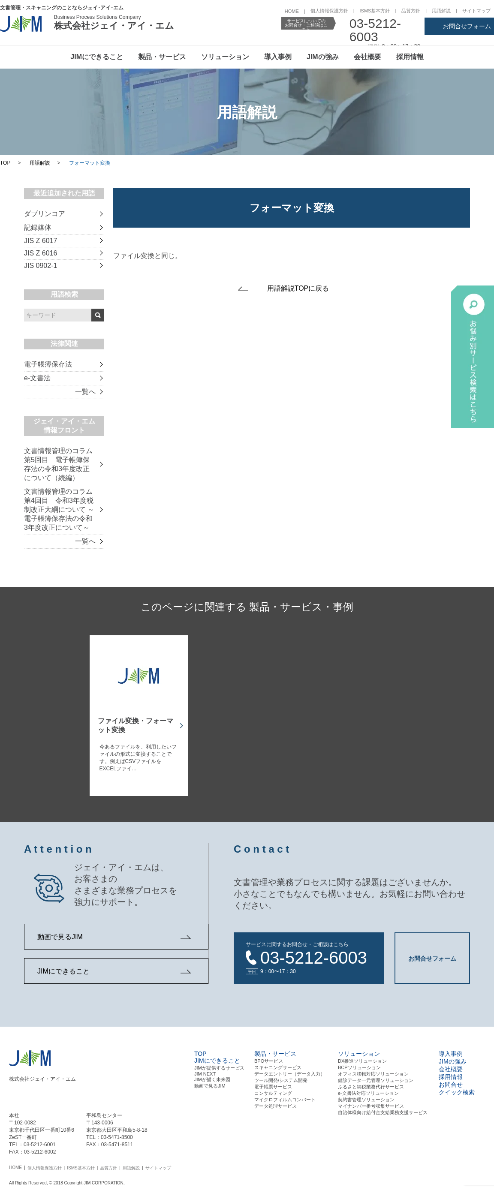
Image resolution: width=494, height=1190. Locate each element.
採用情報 (410, 56)
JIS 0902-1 (40, 265)
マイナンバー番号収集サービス (371, 1101)
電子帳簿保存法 (48, 364)
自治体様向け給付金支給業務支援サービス (383, 1108)
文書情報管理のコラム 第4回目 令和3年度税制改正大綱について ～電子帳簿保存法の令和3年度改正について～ (59, 509)
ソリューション (225, 56)
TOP (5, 163)
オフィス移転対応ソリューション (373, 1069)
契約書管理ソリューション (366, 1095)
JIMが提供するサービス (219, 1063)
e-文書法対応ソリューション (368, 1088)
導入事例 (278, 56)
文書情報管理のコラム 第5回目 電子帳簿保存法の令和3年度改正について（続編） (58, 464)
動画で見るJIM (60, 937)
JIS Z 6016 (40, 253)
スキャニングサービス (277, 1063)
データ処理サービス (275, 1101)
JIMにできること (96, 56)
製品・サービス (162, 56)
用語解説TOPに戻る (298, 288)
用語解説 (441, 10)
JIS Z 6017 (40, 240)
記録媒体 (37, 227)
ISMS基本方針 (375, 10)
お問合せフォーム (467, 26)
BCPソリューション (359, 1063)
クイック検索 (457, 1088)
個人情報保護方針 (329, 10)
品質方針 (410, 10)
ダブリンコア (44, 213)
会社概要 (367, 56)
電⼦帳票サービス (273, 1082)
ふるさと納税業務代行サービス (371, 1082)
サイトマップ (476, 10)
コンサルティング (273, 1088)
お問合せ (451, 1080)
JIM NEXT (205, 1069)
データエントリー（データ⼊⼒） (289, 1069)
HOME (292, 11)
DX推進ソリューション (362, 1056)
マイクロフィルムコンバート (285, 1095)
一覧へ (85, 391)
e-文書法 (37, 378)
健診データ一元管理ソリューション (375, 1076)
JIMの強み (323, 56)
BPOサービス (268, 1056)
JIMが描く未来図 (212, 1075)
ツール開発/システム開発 (280, 1076)
